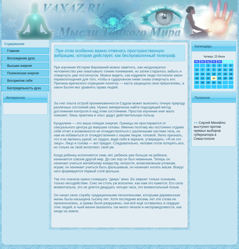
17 (219, 74)
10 (219, 69)
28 (202, 82)
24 (219, 78)
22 (208, 78)
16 (213, 74)
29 (208, 82)
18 (225, 74)
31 (219, 82)
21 (202, 78)
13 (196, 74)
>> (196, 123)
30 (213, 82)
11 (225, 69)
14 (202, 74)
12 (230, 69)
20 (196, 78)
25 (225, 78)
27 (196, 82)
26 (230, 78)
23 (213, 78)
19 (230, 74)
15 (208, 74)
